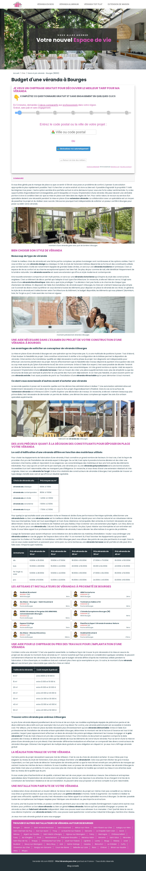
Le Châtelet (112, 844)
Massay (116, 841)
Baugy (106, 841)
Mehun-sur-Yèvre (82, 827)
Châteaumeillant (118, 834)
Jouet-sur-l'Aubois (72, 841)
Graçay (35, 841)
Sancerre (102, 837)
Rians (94, 847)
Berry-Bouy (51, 844)
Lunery (97, 841)
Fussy (15, 837)
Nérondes (127, 837)
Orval (39, 837)
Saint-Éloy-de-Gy (20, 841)
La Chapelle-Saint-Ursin (105, 831)
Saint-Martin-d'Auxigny (52, 834)
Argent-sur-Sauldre (31, 834)
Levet (126, 841)
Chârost (103, 847)
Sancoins (88, 831)
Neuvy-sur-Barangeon (33, 844)
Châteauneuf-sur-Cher (51, 841)
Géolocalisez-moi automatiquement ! (73, 149)
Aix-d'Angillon (27, 837)
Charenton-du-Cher (21, 847)
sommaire (18, 178)
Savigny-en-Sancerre (42, 847)
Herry (15, 851)
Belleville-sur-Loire (80, 847)
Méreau (16, 834)
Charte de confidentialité (93, 166)
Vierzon (27, 827)
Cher (23, 73)
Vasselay (87, 844)
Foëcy (91, 834)
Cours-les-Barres (62, 847)
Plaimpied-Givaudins (69, 837)
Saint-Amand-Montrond (43, 827)
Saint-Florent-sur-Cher (103, 827)
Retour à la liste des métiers (73, 160)
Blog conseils (73, 866)
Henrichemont (51, 837)
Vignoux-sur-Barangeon (75, 834)
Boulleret (16, 844)
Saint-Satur (114, 837)
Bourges (16, 827)
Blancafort (99, 844)
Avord (121, 831)
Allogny (24, 851)
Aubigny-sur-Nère (123, 827)
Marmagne (102, 834)
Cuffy (123, 844)
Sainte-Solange (73, 844)
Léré (61, 844)
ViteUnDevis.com (115, 166)
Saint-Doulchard (64, 827)
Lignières (87, 841)
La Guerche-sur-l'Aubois (71, 831)
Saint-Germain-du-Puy (22, 831)
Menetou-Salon (88, 837)
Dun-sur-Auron (42, 831)
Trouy (55, 831)
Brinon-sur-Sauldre (118, 847)
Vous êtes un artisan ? (126, 166)
